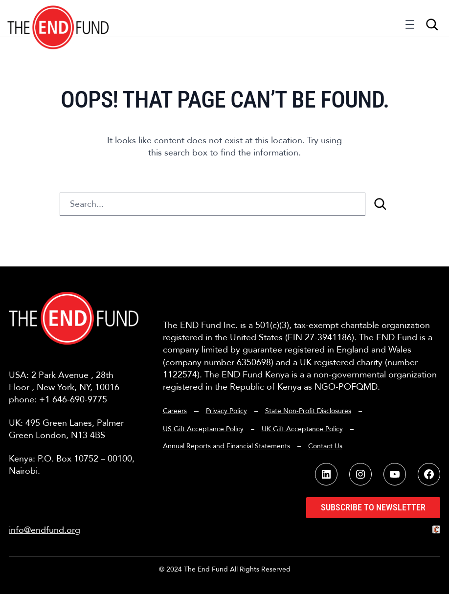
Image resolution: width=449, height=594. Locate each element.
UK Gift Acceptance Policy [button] (302, 429)
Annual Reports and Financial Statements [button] (226, 446)
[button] (58, 18)
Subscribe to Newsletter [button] (373, 507)
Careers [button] (175, 411)
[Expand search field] (432, 24)
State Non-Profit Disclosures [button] (308, 411)
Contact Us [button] (325, 446)
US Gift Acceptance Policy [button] (203, 429)
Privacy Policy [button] (226, 411)
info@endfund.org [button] (44, 530)
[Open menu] (410, 27)
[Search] (380, 204)
